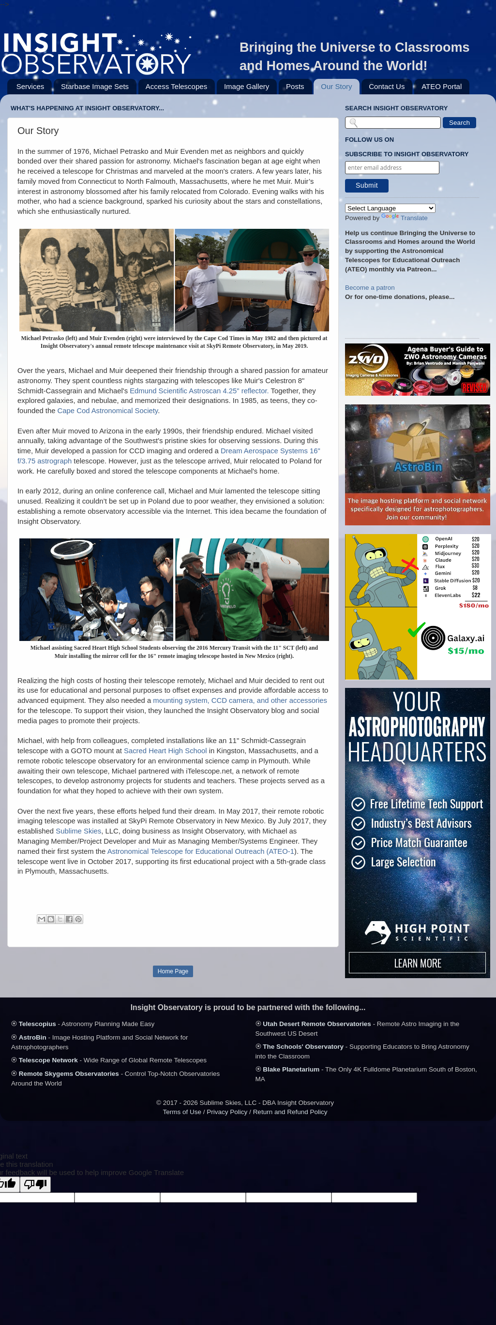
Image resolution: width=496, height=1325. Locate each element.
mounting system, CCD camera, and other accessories (240, 700)
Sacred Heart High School (165, 751)
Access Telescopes (176, 86)
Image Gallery (246, 86)
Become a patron (370, 287)
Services (30, 86)
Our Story (336, 86)
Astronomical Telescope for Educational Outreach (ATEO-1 (200, 851)
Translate (404, 218)
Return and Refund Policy (290, 1112)
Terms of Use (182, 1112)
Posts (295, 86)
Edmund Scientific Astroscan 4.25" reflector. (199, 391)
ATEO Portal (441, 86)
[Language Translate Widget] (390, 208)
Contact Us (387, 86)
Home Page (173, 971)
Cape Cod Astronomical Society (108, 411)
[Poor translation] (35, 1184)
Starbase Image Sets (95, 86)
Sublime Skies (78, 831)
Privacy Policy (227, 1112)
